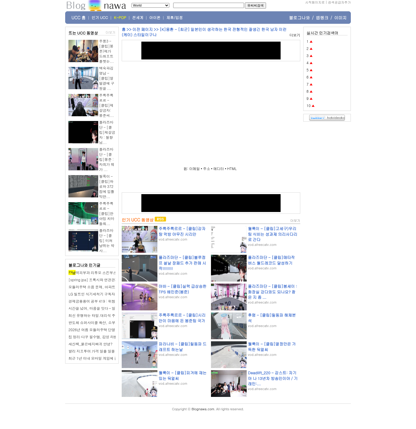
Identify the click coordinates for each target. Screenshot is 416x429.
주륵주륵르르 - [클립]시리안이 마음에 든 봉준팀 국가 (182, 317)
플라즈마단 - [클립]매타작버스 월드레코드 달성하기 (271, 259)
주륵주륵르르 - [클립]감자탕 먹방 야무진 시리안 (182, 231)
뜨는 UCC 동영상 (83, 33)
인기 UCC (100, 17)
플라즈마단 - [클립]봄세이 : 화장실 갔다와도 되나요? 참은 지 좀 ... (272, 291)
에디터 (218, 168)
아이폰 (155, 17)
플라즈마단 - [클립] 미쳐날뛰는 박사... (106, 240)
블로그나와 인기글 (84, 265)
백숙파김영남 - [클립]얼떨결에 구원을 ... (106, 78)
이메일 (194, 168)
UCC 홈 (78, 18)
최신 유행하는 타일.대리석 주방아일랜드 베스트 (106, 315)
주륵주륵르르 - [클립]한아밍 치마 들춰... (106, 213)
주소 (206, 168)
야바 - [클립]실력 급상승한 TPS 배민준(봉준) (183, 288)
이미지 (340, 18)
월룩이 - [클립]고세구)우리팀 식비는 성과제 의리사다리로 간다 (272, 234)
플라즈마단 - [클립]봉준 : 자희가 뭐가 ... (106, 159)
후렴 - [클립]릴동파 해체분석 (272, 317)
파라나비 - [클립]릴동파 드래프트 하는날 (183, 346)
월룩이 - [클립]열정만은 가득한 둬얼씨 (272, 346)
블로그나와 (299, 18)
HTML (232, 168)
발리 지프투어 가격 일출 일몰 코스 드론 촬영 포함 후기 (111, 350)
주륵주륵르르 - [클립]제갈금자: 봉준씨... (106, 105)
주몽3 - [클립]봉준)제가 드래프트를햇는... (106, 51)
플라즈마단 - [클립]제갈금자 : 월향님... (107, 132)
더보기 (110, 32)
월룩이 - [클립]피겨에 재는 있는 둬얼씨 (183, 375)
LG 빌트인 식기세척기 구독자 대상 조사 (99, 293)
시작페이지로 (315, 2)
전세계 (137, 17)
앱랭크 (322, 18)
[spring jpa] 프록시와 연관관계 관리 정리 (101, 279)
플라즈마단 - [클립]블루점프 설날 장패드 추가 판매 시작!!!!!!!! (182, 262)
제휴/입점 (174, 17)
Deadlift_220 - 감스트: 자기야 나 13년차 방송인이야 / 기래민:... (273, 378)
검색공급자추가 (339, 2)
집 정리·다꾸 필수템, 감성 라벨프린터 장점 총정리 (108, 336)
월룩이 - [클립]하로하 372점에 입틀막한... (106, 186)
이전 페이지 (142, 29)
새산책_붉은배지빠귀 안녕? (90, 343)
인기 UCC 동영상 (138, 220)
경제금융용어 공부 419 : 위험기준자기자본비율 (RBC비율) (115, 301)
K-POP (120, 17)
